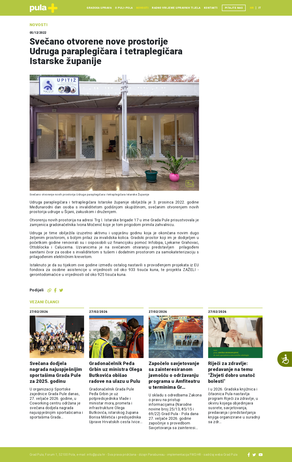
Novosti (142, 7)
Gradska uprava (99, 7)
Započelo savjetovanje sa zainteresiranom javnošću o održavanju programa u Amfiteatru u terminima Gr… (174, 375)
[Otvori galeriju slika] (190, 183)
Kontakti (211, 7)
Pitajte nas (234, 7)
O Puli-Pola (124, 7)
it (259, 7)
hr (252, 7)
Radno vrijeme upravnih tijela (176, 7)
